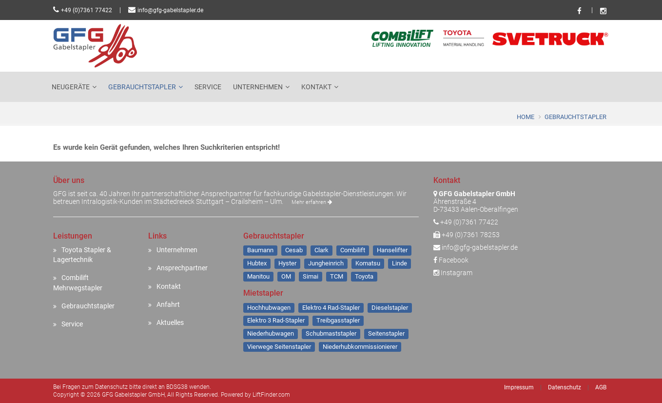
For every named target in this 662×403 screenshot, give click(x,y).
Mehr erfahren (312, 202)
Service (208, 87)
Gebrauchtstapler (142, 87)
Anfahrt (168, 304)
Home (525, 117)
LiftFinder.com (271, 394)
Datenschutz (564, 387)
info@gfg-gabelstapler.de (170, 10)
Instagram (452, 273)
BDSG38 (177, 386)
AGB (600, 387)
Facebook (450, 260)
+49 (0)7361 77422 (86, 10)
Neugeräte (71, 87)
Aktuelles (170, 322)
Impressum (519, 387)
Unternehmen (258, 87)
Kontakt (316, 87)
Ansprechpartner (182, 268)
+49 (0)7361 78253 (471, 235)
